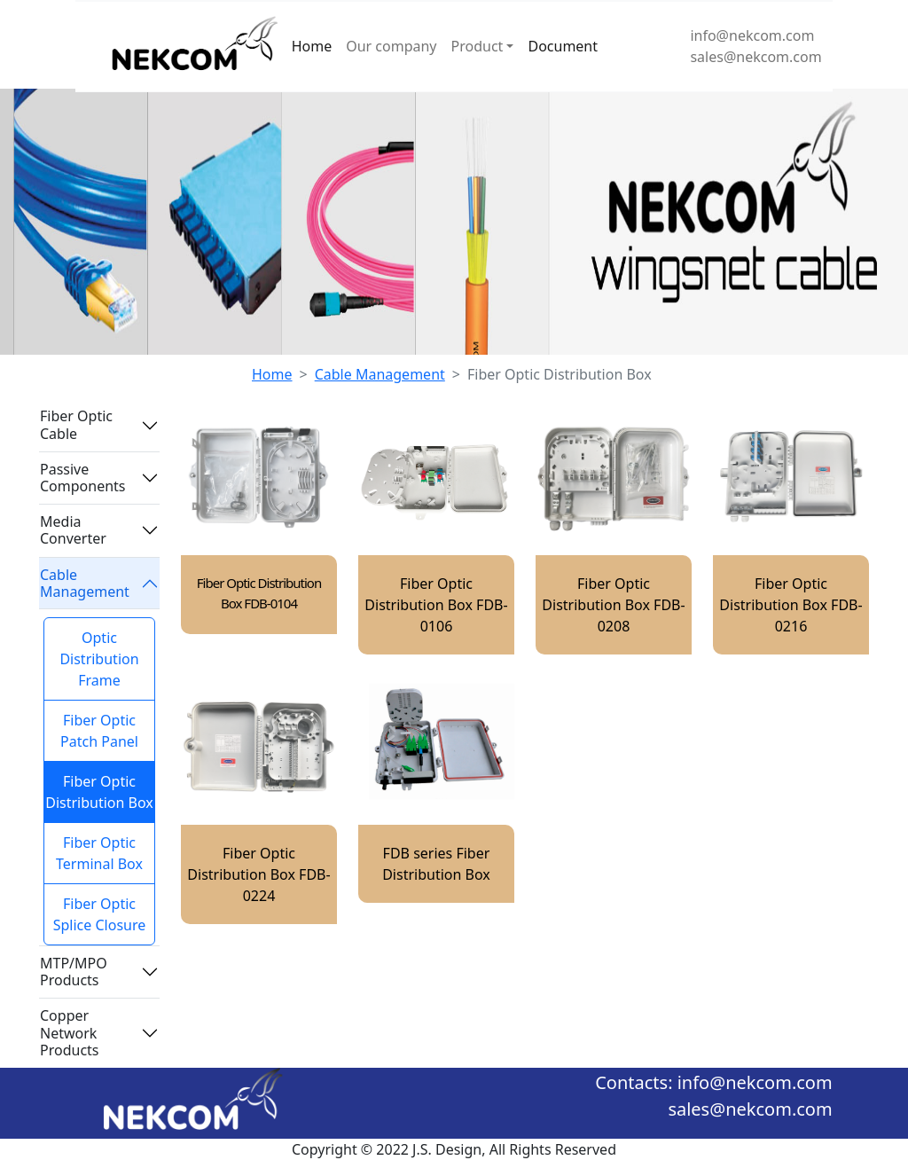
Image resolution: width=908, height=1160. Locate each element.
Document (563, 46)
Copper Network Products (69, 1032)
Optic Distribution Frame (98, 659)
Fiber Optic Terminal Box (99, 853)
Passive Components (83, 477)
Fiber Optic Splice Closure (99, 914)
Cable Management (380, 374)
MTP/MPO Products (73, 971)
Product (477, 46)
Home (312, 46)
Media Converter (73, 530)
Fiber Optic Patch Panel (99, 730)
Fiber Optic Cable (76, 424)
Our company (391, 46)
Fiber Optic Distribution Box (99, 792)
